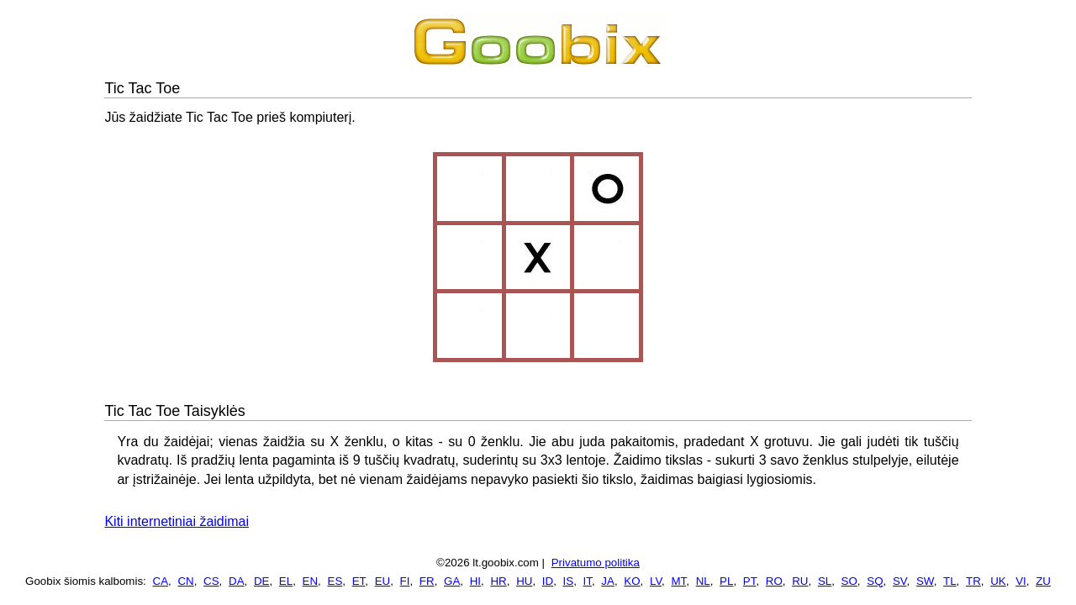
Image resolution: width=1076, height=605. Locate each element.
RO (774, 581)
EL (286, 581)
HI (475, 581)
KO (632, 581)
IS (568, 581)
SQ (875, 581)
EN (311, 581)
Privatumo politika (595, 562)
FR (427, 581)
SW (925, 581)
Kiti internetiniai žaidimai (176, 521)
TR (973, 581)
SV (900, 581)
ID (547, 581)
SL (824, 581)
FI (405, 581)
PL (726, 581)
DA (237, 581)
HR (498, 581)
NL (703, 581)
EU (383, 581)
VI (1020, 581)
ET (359, 581)
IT (587, 581)
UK (998, 581)
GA (452, 581)
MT (678, 581)
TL (950, 581)
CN (185, 581)
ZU (1043, 581)
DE (262, 581)
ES (335, 581)
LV (656, 581)
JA (607, 581)
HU (524, 581)
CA (161, 581)
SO (849, 581)
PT (750, 581)
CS (211, 581)
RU (800, 581)
